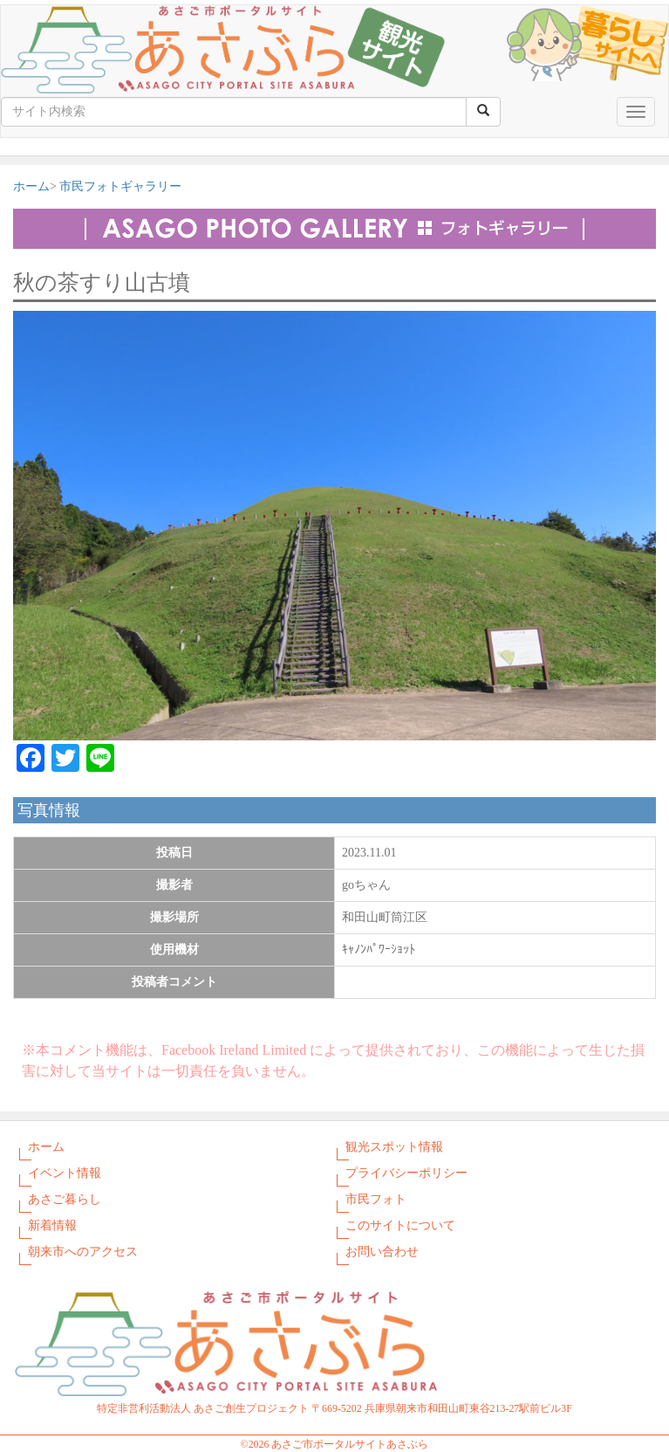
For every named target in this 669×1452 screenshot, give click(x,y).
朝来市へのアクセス (83, 1251)
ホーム (31, 186)
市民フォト (375, 1199)
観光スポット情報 (394, 1146)
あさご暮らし (64, 1199)
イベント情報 (64, 1173)
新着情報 (52, 1225)
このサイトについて (400, 1225)
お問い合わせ (382, 1251)
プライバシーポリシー (406, 1173)
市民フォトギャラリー (120, 186)
